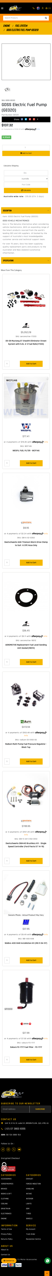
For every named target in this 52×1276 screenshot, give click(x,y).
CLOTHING (5, 1198)
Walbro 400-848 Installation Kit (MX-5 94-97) (26, 943)
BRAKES (4, 1188)
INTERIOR (29, 1198)
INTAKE (29, 1193)
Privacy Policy (6, 1234)
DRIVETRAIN (5, 1208)
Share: (25, 119)
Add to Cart (26, 153)
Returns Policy (6, 1239)
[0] (48, 8)
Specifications (8, 260)
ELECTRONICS (6, 1213)
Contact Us (5, 1254)
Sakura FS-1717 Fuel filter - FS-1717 (26, 1047)
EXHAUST (29, 1178)
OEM (27, 1208)
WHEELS (29, 1218)
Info (38, 129)
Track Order (30, 1234)
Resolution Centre (33, 1239)
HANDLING (30, 1188)
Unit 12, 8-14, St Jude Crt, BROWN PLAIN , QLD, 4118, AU (25, 1123)
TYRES (28, 1213)
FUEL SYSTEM (21, 25)
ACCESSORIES (6, 1178)
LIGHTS (29, 1203)
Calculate (26, 190)
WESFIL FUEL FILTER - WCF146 (26, 450)
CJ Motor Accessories (27, 1259)
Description (7, 210)
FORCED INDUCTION (33, 1183)
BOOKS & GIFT (6, 1193)
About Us (4, 1249)
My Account (30, 1229)
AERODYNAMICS (7, 1183)
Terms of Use (6, 1229)
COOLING (4, 1203)
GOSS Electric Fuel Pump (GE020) (22, 30)
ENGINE (6, 25)
